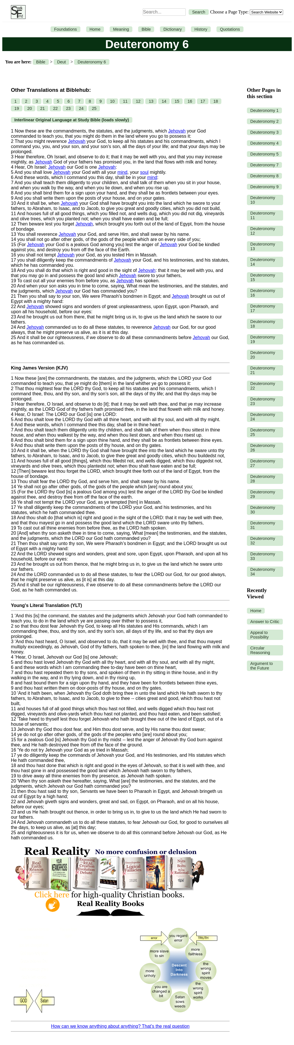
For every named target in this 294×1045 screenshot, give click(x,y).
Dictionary (172, 29)
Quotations (230, 29)
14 (164, 101)
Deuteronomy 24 (262, 416)
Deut (61, 62)
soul (144, 172)
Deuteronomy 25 (262, 432)
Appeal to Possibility (259, 634)
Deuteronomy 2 (264, 121)
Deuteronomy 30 (262, 509)
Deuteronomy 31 (262, 525)
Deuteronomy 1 (264, 110)
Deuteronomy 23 (262, 401)
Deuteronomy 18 (262, 323)
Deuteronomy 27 (262, 463)
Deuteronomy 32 (262, 540)
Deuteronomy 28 (262, 478)
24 (81, 108)
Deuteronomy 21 (262, 370)
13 (151, 101)
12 (138, 101)
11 (125, 101)
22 (55, 108)
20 (29, 108)
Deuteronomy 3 (264, 132)
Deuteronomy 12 (262, 231)
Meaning (121, 29)
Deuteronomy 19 (262, 339)
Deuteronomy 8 (264, 176)
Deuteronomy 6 (92, 62)
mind (122, 172)
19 (16, 108)
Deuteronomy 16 (262, 292)
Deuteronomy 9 (264, 186)
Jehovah (177, 131)
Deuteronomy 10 (262, 200)
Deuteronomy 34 (262, 571)
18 (215, 101)
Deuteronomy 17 (262, 308)
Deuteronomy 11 (262, 215)
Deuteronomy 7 (264, 165)
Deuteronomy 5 (264, 154)
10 (112, 101)
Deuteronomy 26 (262, 447)
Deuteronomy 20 (262, 354)
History (200, 29)
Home (95, 29)
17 (202, 101)
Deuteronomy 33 (262, 556)
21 (42, 108)
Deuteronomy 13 (262, 246)
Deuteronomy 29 (262, 494)
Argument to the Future (261, 665)
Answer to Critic (264, 621)
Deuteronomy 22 (262, 385)
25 (94, 108)
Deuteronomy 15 (262, 277)
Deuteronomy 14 (262, 261)
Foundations (65, 29)
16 (189, 101)
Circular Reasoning (260, 650)
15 (177, 101)
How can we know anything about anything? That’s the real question (120, 1026)
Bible (146, 29)
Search (198, 12)
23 (68, 108)
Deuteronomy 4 (264, 143)
